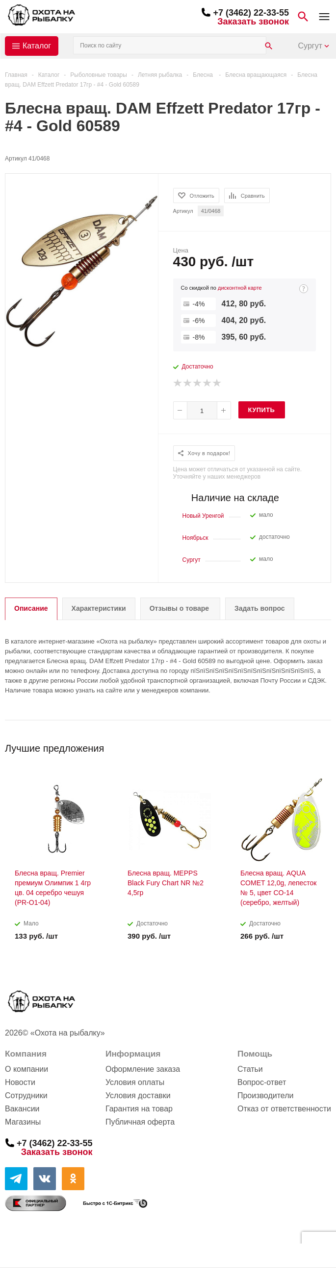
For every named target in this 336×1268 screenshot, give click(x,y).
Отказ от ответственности (284, 1109)
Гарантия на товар (139, 1109)
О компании (26, 1069)
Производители (265, 1095)
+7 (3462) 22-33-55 (251, 13)
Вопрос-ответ (261, 1082)
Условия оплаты (134, 1082)
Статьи (250, 1069)
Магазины (23, 1122)
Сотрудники (26, 1095)
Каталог (37, 46)
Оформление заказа (142, 1069)
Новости (20, 1082)
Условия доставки (138, 1095)
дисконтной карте (240, 288)
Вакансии (22, 1109)
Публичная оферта (140, 1122)
